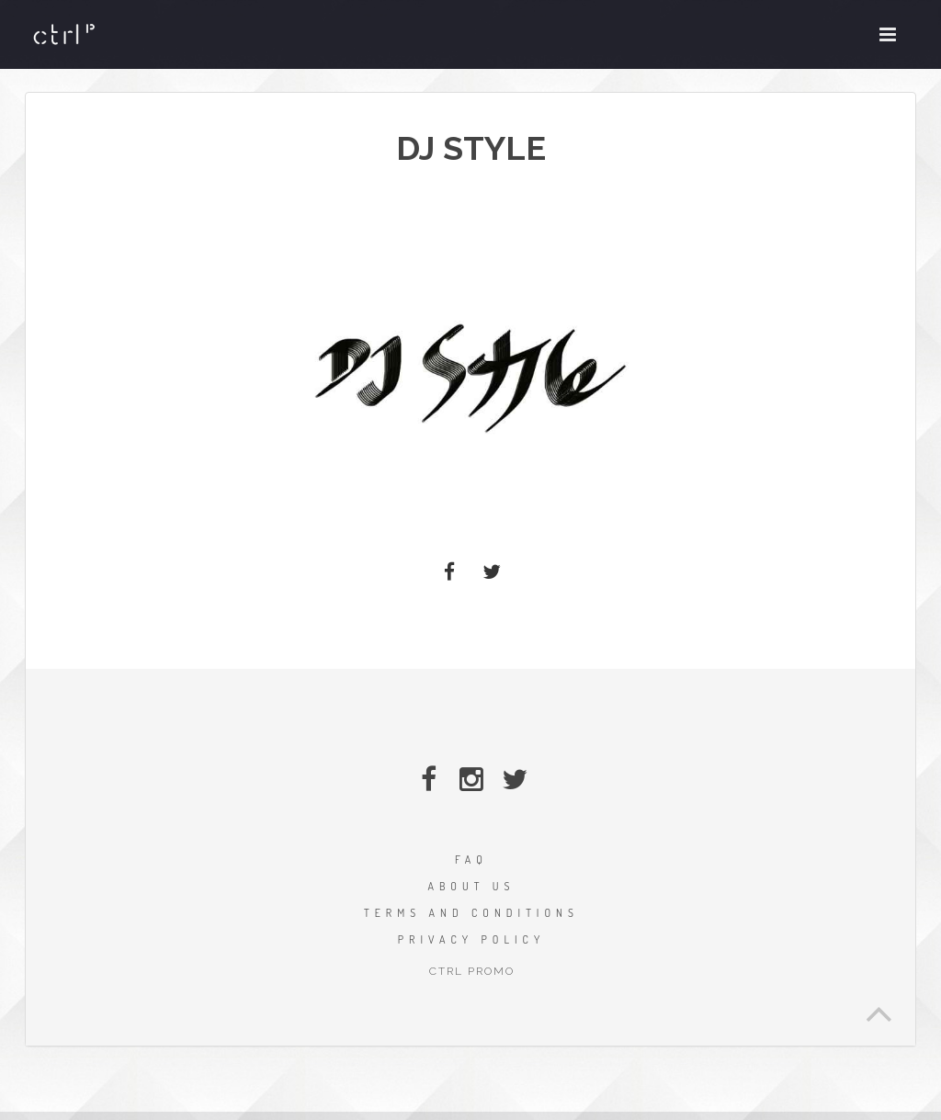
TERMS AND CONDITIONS (471, 913)
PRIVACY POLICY (472, 939)
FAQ (471, 859)
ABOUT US (471, 886)
